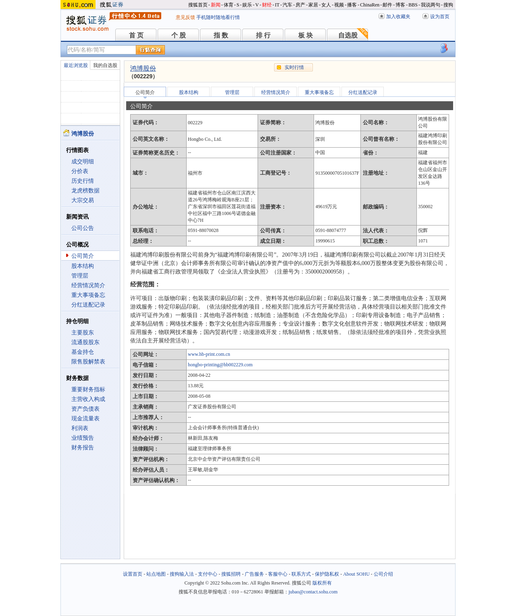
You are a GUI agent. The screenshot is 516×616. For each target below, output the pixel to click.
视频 (339, 5)
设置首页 (132, 574)
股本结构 (82, 266)
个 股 (178, 35)
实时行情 (294, 67)
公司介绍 (383, 574)
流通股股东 (85, 342)
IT (277, 5)
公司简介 (82, 256)
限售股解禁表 (88, 362)
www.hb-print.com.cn (209, 354)
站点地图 (156, 574)
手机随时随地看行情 (218, 17)
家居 (313, 5)
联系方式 (301, 574)
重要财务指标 (88, 389)
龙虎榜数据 (85, 191)
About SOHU (356, 574)
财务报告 (82, 448)
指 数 (221, 35)
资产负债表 (85, 409)
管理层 (79, 276)
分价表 (79, 171)
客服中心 (277, 574)
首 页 (136, 35)
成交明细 (82, 162)
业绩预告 (82, 438)
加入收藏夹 (398, 16)
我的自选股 (105, 65)
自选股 (348, 35)
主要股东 (82, 333)
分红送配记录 (88, 305)
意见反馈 (185, 17)
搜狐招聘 (231, 574)
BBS (413, 5)
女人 (326, 5)
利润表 (79, 428)
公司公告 (82, 228)
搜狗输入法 (182, 574)
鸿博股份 (143, 68)
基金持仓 (82, 352)
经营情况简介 (88, 285)
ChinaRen (369, 5)
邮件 (387, 5)
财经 (267, 5)
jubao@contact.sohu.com (313, 592)
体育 (228, 5)
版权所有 (322, 583)
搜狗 (448, 5)
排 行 (263, 35)
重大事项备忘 (88, 295)
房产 (300, 5)
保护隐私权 (327, 574)
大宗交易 (82, 200)
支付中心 (207, 574)
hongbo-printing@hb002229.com (220, 365)
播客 (352, 5)
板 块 (305, 35)
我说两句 (430, 5)
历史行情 (82, 181)
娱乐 (247, 5)
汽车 (287, 5)
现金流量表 (85, 419)
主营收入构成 (88, 399)
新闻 (216, 5)
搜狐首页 (198, 5)
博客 (400, 5)
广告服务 (254, 574)
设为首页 (439, 16)
